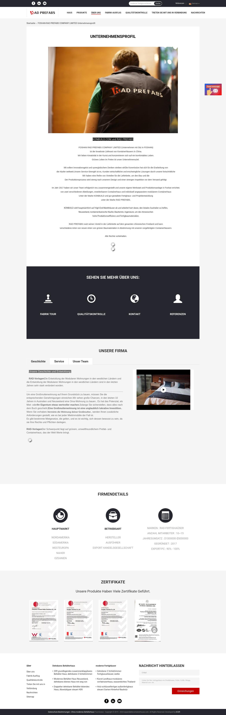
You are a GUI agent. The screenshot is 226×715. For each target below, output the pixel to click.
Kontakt (135, 314)
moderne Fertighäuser (106, 666)
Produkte (82, 13)
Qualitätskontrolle (136, 13)
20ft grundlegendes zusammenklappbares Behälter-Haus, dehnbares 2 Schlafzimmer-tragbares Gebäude (73, 673)
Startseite (31, 23)
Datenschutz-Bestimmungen (59, 712)
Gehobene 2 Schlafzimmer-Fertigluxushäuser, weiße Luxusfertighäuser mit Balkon (110, 673)
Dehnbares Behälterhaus (63, 666)
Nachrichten (198, 13)
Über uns (96, 13)
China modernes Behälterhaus (82, 712)
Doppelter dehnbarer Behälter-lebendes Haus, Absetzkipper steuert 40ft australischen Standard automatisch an (72, 688)
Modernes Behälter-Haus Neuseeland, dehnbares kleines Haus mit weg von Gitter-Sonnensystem (71, 681)
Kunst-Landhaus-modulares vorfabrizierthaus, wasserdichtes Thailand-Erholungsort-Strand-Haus (116, 681)
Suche (158, 3)
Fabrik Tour (48, 314)
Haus (69, 13)
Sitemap (30, 697)
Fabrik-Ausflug (113, 13)
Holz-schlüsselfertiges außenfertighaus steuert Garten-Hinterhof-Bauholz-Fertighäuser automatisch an (115, 688)
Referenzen (180, 3)
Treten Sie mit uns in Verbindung (169, 13)
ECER (178, 712)
